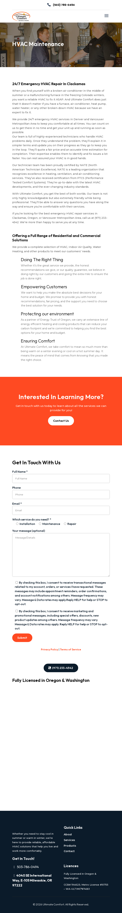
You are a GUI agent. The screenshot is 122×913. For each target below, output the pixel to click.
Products (70, 845)
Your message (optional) (61, 553)
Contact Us (61, 420)
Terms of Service (70, 649)
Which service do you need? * (44, 522)
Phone (61, 491)
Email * (61, 507)
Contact (69, 851)
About (68, 834)
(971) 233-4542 (62, 668)
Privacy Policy (49, 649)
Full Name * (61, 475)
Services (69, 840)
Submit (22, 637)
